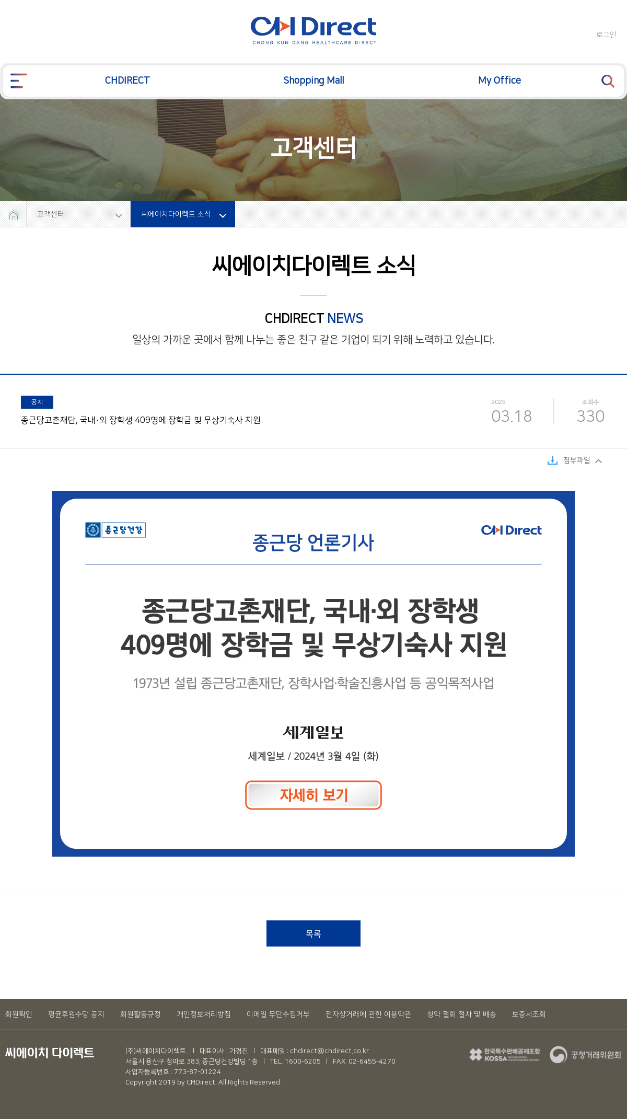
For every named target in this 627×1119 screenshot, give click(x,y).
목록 (313, 934)
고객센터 (50, 214)
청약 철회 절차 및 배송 (461, 1014)
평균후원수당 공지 (76, 1014)
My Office (499, 81)
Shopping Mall (313, 81)
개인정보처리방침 (204, 1014)
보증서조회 (529, 1014)
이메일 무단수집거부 (278, 1014)
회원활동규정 (140, 1014)
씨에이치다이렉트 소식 (176, 214)
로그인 (606, 35)
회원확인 (18, 1014)
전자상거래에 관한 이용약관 (368, 1014)
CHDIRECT (127, 81)
